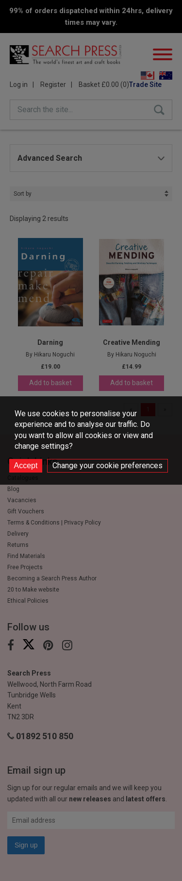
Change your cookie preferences (107, 465)
